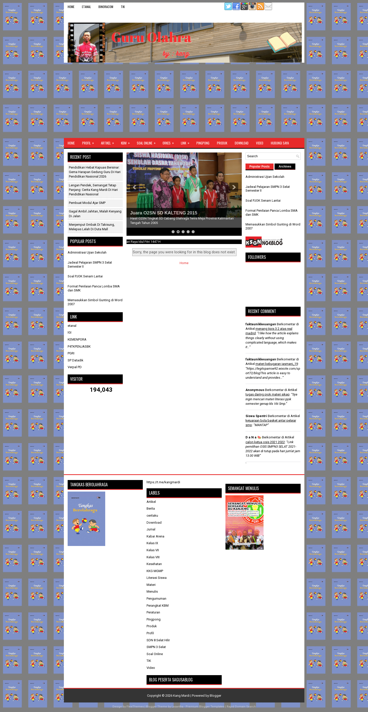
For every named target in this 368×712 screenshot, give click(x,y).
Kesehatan (154, 564)
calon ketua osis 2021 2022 (265, 442)
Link (187, 141)
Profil (89, 141)
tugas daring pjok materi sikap (268, 394)
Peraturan (153, 612)
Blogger (215, 695)
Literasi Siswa (157, 578)
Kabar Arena (155, 536)
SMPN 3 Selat (156, 647)
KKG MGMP (155, 571)
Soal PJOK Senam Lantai (85, 276)
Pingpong (202, 142)
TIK (123, 7)
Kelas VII (153, 550)
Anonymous (255, 390)
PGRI (71, 353)
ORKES (170, 141)
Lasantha (177, 706)
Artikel (109, 141)
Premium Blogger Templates (205, 706)
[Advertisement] (184, 100)
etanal (86, 7)
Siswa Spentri (256, 416)
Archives (285, 166)
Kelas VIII (153, 557)
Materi (151, 585)
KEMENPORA (77, 339)
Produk (222, 142)
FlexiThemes (135, 706)
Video (259, 142)
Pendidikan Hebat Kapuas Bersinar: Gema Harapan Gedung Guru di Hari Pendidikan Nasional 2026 (94, 172)
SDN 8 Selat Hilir (158, 640)
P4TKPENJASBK (79, 346)
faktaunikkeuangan (261, 324)
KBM (127, 141)
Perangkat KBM (158, 605)
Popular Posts (260, 166)
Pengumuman (156, 598)
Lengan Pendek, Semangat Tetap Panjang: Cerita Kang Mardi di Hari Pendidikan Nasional (93, 189)
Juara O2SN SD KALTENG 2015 (163, 212)
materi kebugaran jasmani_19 (277, 364)
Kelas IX (152, 543)
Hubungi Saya (280, 142)
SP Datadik (75, 360)
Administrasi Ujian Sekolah (87, 252)
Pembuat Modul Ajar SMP (87, 203)
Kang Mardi (181, 695)
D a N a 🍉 (253, 437)
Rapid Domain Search (241, 706)
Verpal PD (75, 367)
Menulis (152, 591)
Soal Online (148, 141)
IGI (69, 332)
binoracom (105, 7)
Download (242, 142)
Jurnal (151, 529)
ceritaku (152, 515)
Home (71, 7)
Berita (151, 508)
